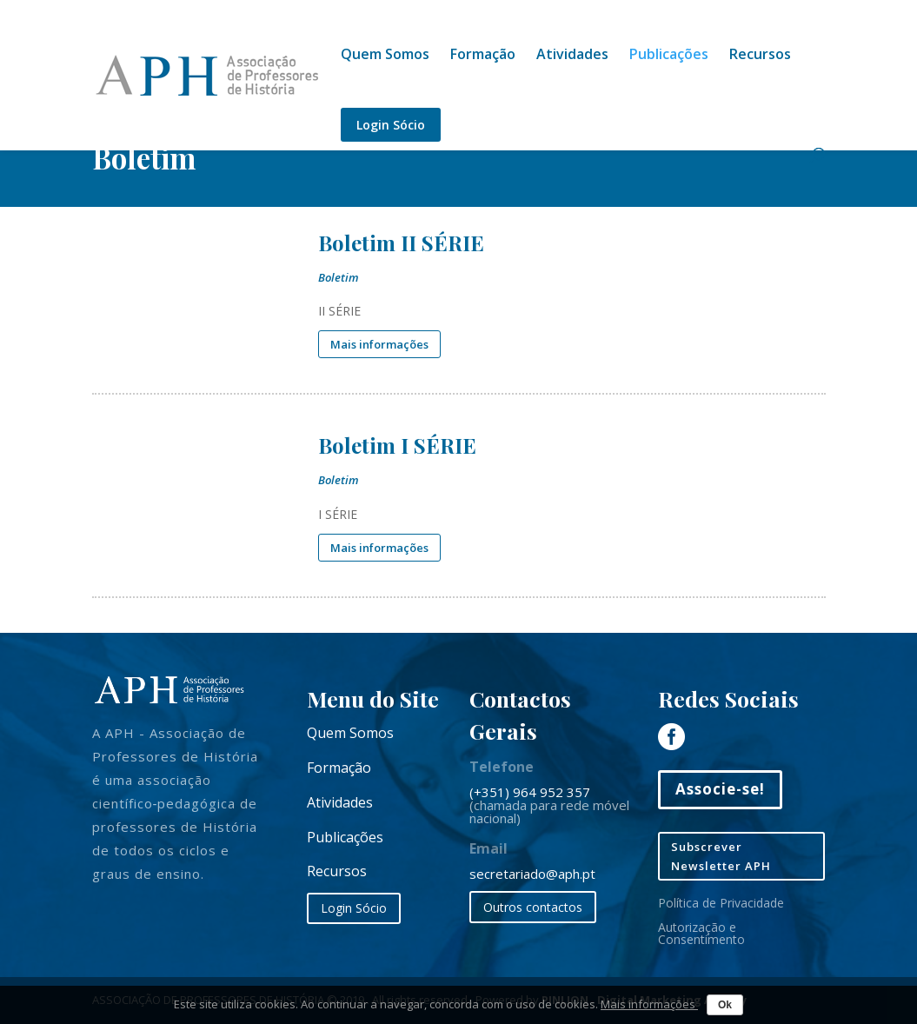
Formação (482, 55)
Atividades (572, 55)
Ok (725, 1005)
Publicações (668, 55)
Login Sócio (390, 124)
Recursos (760, 55)
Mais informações (649, 1004)
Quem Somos (385, 55)
